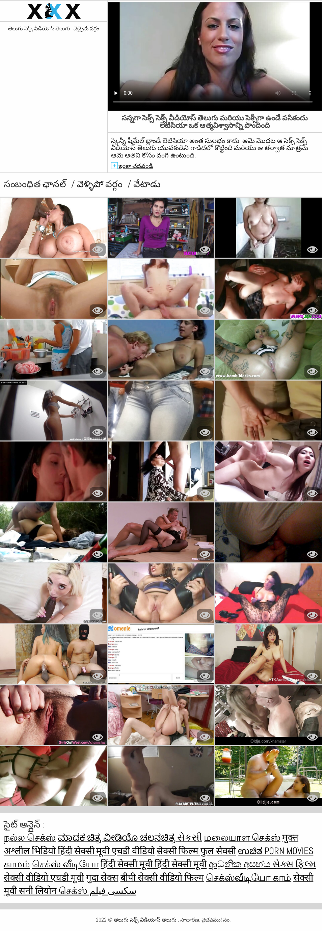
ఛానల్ (55, 184)
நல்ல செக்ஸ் (30, 838)
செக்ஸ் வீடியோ (65, 864)
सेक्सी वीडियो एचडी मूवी (44, 877)
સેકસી (189, 838)
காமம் (17, 864)
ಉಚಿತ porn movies (275, 851)
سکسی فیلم (112, 891)
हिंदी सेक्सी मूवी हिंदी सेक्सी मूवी (154, 864)
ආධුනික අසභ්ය (240, 864)
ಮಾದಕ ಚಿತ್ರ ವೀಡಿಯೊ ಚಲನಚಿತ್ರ (118, 838)
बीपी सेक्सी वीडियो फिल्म (162, 877)
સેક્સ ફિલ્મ (294, 864)
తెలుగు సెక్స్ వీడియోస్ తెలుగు (39, 28)
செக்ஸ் (74, 891)
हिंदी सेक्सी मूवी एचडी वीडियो (106, 851)
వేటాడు (147, 184)
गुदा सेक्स (102, 877)
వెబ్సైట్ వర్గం (86, 28)
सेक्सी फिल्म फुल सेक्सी (196, 851)
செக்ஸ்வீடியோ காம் (248, 877)
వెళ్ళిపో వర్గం (100, 184)
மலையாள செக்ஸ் (242, 838)
